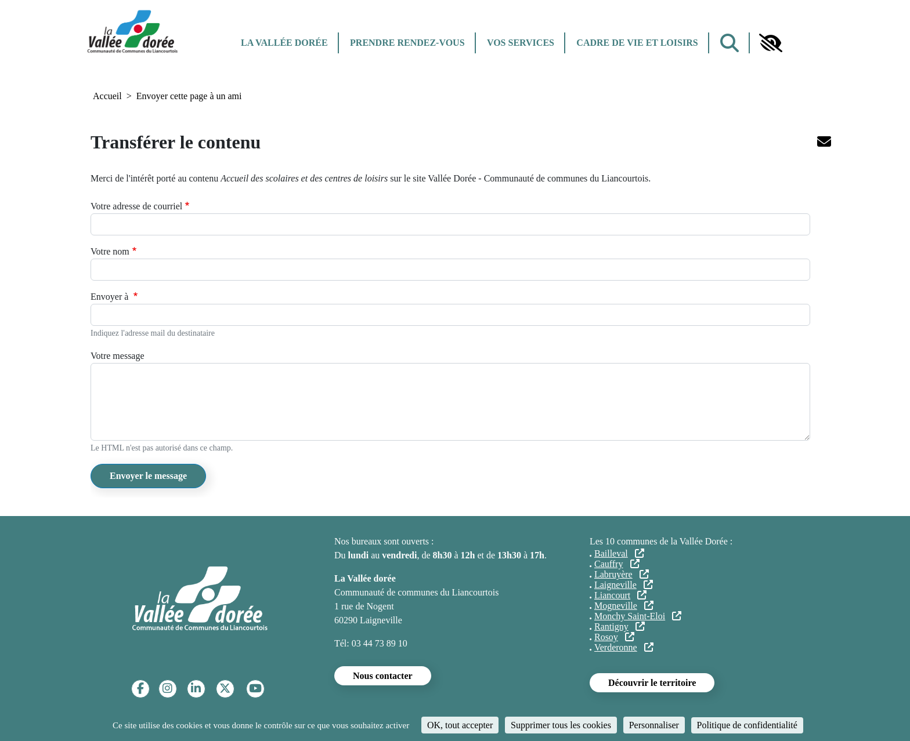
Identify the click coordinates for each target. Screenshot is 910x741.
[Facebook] (140, 688)
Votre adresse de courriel (136, 206)
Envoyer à (111, 297)
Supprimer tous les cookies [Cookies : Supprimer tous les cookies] (561, 725)
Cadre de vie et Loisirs (637, 43)
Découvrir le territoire (652, 683)
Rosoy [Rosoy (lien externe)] (614, 637)
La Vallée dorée (284, 43)
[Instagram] (167, 688)
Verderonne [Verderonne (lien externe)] (623, 647)
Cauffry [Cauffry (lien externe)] (617, 564)
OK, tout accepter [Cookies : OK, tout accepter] (460, 725)
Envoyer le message (148, 476)
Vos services (520, 43)
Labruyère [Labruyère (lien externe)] (621, 574)
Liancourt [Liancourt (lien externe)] (620, 595)
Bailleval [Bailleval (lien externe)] (619, 553)
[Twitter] (225, 688)
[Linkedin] (196, 688)
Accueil (107, 96)
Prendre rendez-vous (407, 43)
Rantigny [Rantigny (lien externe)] (619, 626)
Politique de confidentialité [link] (747, 725)
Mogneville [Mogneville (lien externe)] (623, 606)
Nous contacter (383, 676)
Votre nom (110, 251)
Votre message (118, 356)
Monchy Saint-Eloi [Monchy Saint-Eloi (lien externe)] (637, 616)
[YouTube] (255, 688)
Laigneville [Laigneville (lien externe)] (623, 585)
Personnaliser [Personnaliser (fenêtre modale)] (654, 725)
